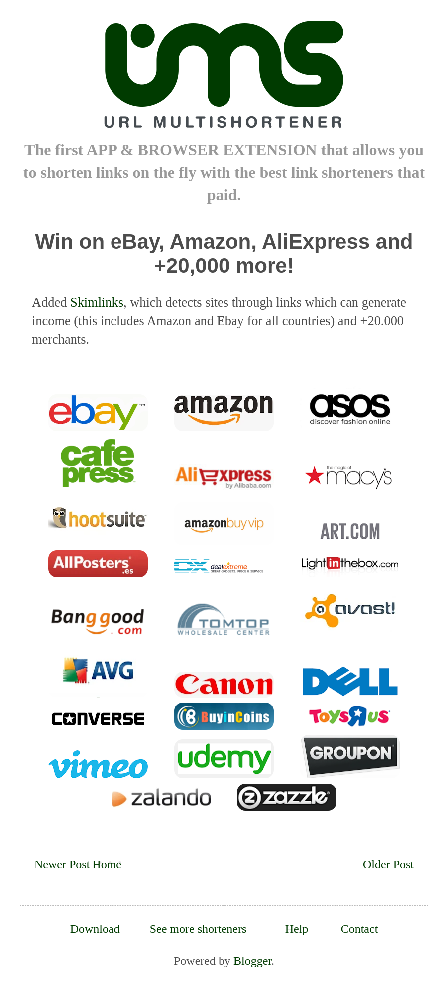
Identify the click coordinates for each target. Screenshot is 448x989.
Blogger (252, 960)
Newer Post (62, 864)
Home (106, 864)
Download (95, 928)
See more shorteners (198, 928)
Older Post (388, 864)
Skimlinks (96, 302)
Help (297, 928)
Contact (359, 928)
